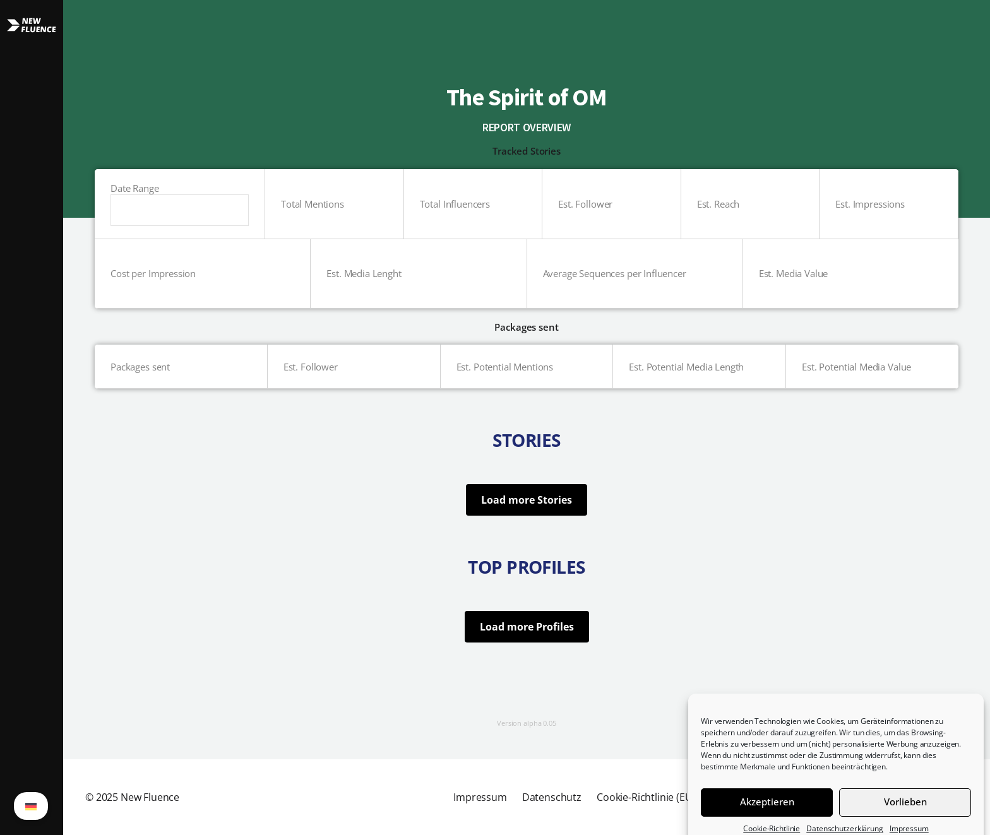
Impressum (480, 797)
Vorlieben (905, 812)
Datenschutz (551, 797)
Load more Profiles (527, 627)
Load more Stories (526, 500)
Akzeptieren (767, 812)
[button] (31, 417)
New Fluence (150, 797)
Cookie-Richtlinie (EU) (646, 797)
